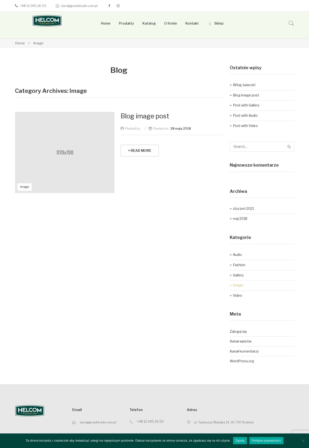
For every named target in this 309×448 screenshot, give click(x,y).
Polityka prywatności (266, 440)
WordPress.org (242, 361)
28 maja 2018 (180, 128)
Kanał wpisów (240, 341)
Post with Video (245, 126)
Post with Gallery (246, 105)
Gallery (238, 275)
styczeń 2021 (243, 208)
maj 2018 (240, 218)
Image (38, 43)
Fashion (239, 265)
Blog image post (144, 116)
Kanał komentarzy (244, 351)
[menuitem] (105, 23)
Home (20, 43)
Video (237, 295)
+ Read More (139, 150)
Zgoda (240, 440)
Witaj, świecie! (244, 85)
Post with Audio (245, 115)
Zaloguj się (238, 331)
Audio (237, 255)
